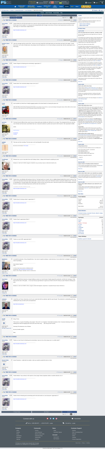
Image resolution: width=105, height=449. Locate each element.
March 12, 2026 (81, 171)
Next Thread (59, 15)
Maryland (3, 173)
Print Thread (13, 17)
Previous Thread (18, 15)
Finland (3, 136)
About (17, 430)
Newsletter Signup (58, 432)
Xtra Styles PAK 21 (93, 123)
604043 (75, 275)
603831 (75, 175)
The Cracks (26, 145)
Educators (18, 437)
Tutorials (74, 437)
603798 (75, 138)
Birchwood (60, 336)
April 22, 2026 (81, 84)
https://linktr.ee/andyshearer (18, 304)
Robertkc (60, 20)
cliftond (61, 235)
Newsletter (77, 418)
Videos (73, 435)
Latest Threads (48, 12)
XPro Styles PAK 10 (86, 123)
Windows (99, 60)
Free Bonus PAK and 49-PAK (85, 134)
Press (17, 433)
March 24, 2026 (81, 162)
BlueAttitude (60, 195)
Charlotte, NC (4, 293)
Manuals (74, 433)
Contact (18, 432)
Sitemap (18, 439)
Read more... (80, 81)
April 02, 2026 (81, 144)
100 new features (81, 116)
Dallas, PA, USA (5, 273)
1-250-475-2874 (63, 1)
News (55, 430)
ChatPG (80, 15)
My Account (56, 437)
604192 (75, 336)
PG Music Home (5, 10)
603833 (75, 215)
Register (95, 10)
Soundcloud (15, 132)
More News (80, 193)
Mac (94, 60)
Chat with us (68, 423)
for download (98, 176)
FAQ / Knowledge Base (77, 432)
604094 (75, 315)
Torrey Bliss (60, 40)
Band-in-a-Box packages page (90, 130)
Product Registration (76, 439)
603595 (75, 40)
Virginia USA (4, 57)
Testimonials (38, 437)
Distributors (19, 435)
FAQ (61, 12)
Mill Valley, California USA (6, 328)
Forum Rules (56, 12)
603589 (75, 20)
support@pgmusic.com (34, 444)
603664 (75, 60)
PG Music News (81, 28)
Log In (101, 10)
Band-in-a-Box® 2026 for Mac (90, 87)
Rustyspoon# (60, 372)
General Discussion (19, 10)
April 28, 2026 (81, 30)
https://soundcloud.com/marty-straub (26, 269)
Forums (12, 10)
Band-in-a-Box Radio (39, 433)
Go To (19, 17)
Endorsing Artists (39, 435)
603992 (75, 255)
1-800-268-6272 (57, 1)
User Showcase (28, 10)
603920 (75, 235)
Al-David (60, 80)
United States (4, 37)
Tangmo (61, 60)
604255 (75, 372)
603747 (75, 118)
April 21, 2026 (81, 103)
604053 (75, 295)
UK (2, 312)
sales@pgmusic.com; (26, 444)
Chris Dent (60, 392)
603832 (75, 195)
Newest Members (82, 210)
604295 (75, 392)
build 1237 (87, 187)
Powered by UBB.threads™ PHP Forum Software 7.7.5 (52, 448)
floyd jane (60, 215)
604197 (75, 356)
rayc (61, 175)
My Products (56, 438)
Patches (74, 430)
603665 (75, 80)
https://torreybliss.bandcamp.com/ (19, 30)
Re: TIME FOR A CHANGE (10, 20)
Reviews (37, 439)
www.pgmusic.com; (18, 444)
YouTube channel (95, 88)
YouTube (15, 134)
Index (39, 15)
